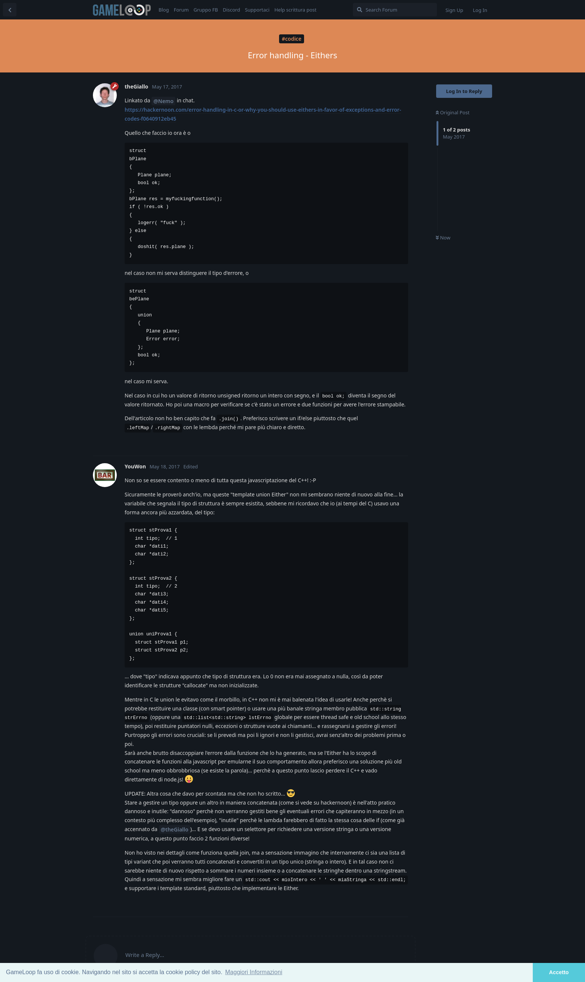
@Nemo (163, 101)
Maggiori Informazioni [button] (253, 972)
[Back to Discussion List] (9, 9)
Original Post (452, 112)
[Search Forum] (395, 9)
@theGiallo (174, 829)
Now (443, 237)
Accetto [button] (559, 972)
